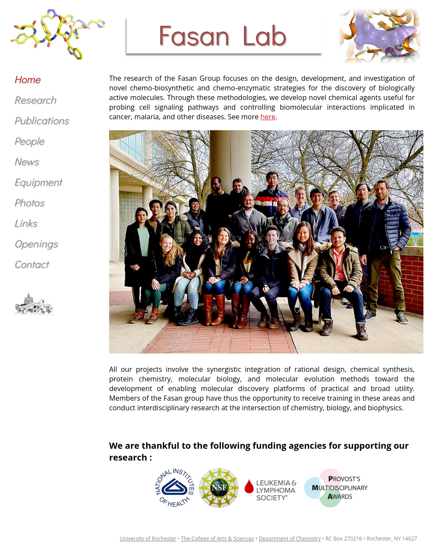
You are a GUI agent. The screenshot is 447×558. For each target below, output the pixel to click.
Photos (29, 202)
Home (27, 79)
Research (35, 99)
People (29, 140)
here (268, 116)
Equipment (38, 181)
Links (25, 222)
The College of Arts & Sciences (217, 538)
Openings (36, 243)
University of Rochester (148, 538)
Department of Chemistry (290, 538)
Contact (31, 263)
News (26, 161)
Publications (41, 120)
